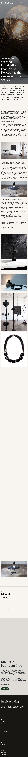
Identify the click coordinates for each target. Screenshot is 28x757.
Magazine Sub (4, 734)
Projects (3, 718)
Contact (3, 744)
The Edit (3, 723)
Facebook (3, 754)
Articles (2, 719)
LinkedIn (3, 756)
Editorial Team (10, 58)
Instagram (3, 752)
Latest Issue (4, 731)
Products (3, 721)
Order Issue (5, 688)
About (2, 742)
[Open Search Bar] (22, 3)
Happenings (4, 58)
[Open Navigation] (25, 3)
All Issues (3, 733)
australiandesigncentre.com (8, 229)
